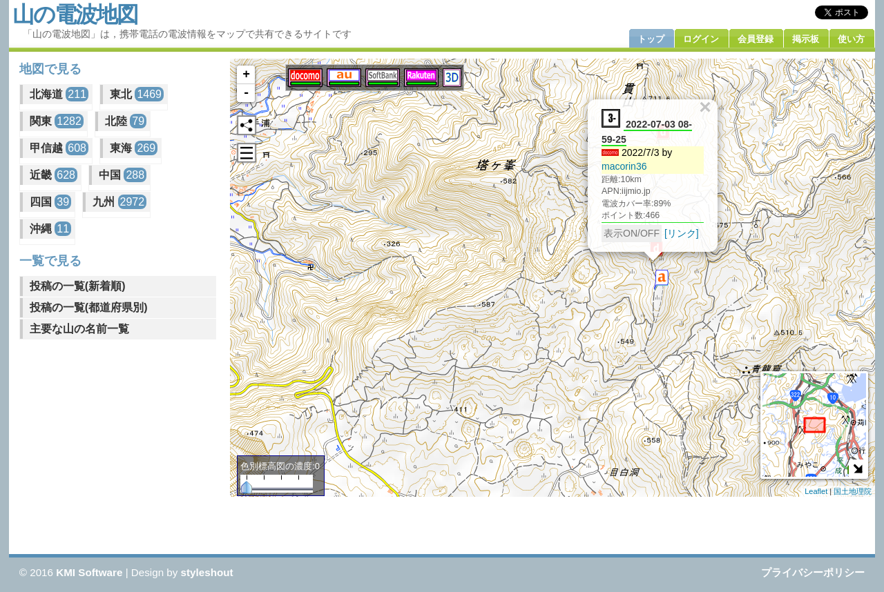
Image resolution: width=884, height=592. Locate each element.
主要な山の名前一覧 (79, 329)
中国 (122, 175)
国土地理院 (853, 491)
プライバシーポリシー (813, 572)
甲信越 (59, 148)
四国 (50, 202)
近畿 (53, 175)
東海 (133, 148)
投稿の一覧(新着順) (78, 286)
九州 (119, 202)
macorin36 (624, 166)
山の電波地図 (74, 14)
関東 (57, 121)
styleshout (207, 572)
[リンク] (681, 233)
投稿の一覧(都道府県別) (89, 307)
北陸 (125, 121)
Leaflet (816, 491)
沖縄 (50, 228)
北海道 (59, 94)
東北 (137, 94)
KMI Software (89, 572)
